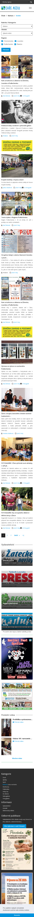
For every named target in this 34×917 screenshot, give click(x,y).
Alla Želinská (7, 96)
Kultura (10, 16)
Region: (4, 38)
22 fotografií (27, 187)
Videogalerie (6, 796)
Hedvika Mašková (8, 433)
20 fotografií (26, 528)
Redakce (5, 136)
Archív (18, 16)
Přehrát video (18, 722)
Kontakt (5, 808)
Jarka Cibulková (7, 187)
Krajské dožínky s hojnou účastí (12, 180)
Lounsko (19, 41)
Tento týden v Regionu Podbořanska (14, 217)
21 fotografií (26, 483)
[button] (29, 910)
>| (23, 535)
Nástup (5, 625)
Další (17, 535)
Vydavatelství (6, 806)
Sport (4, 782)
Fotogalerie (6, 798)
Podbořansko (7, 44)
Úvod (3, 16)
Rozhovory (6, 787)
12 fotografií (26, 96)
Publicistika (6, 789)
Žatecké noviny (8, 560)
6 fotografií (25, 384)
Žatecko (18, 44)
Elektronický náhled (8, 810)
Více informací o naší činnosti (14, 826)
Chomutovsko (7, 41)
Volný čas (5, 791)
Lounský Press (8, 582)
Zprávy (5, 780)
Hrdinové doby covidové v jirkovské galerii (16, 126)
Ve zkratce (6, 794)
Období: (4, 30)
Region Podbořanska (10, 603)
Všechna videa (17, 758)
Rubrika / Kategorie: (8, 23)
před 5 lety (17, 96)
